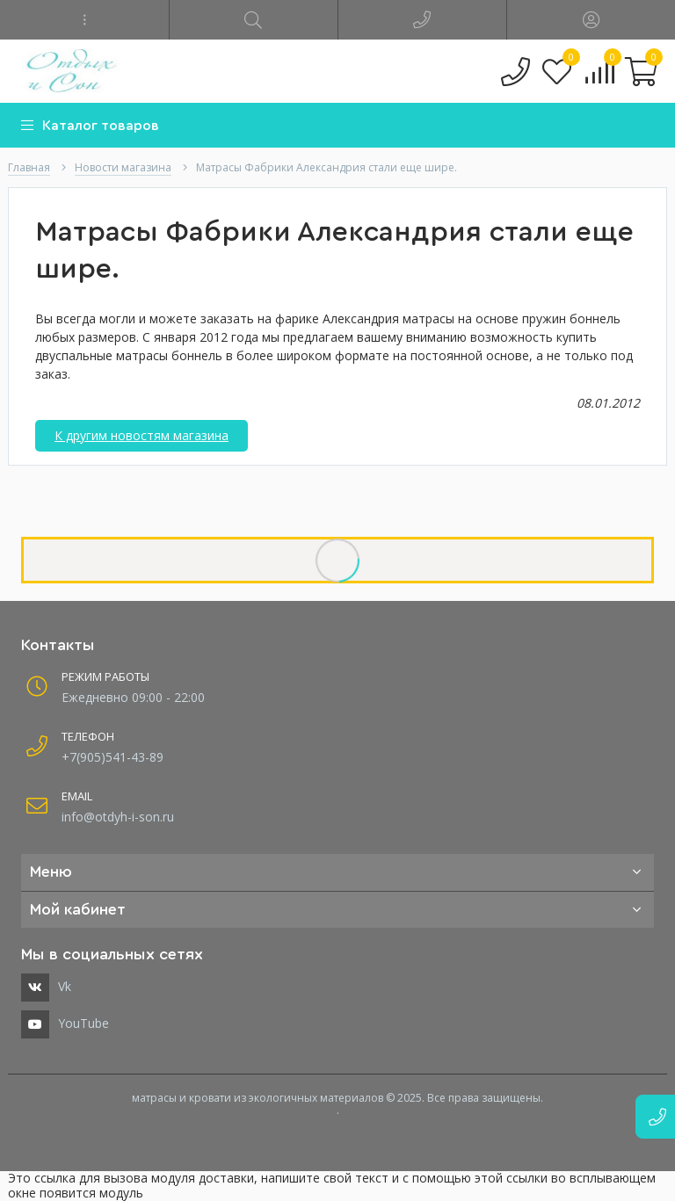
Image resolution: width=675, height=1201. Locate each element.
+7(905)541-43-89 (112, 757)
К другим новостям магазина (141, 435)
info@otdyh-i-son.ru (118, 816)
